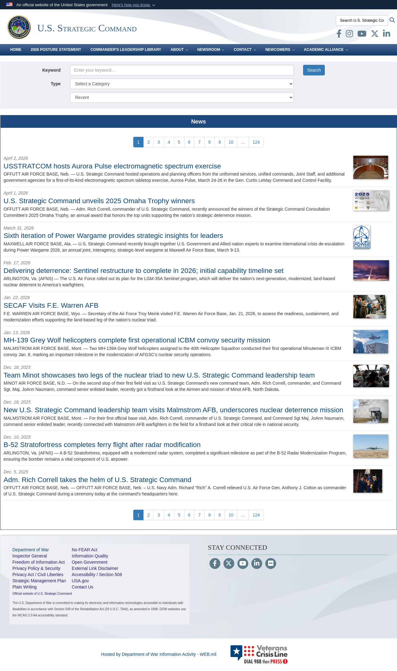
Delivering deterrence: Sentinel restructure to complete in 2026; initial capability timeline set (144, 271)
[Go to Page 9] (219, 142)
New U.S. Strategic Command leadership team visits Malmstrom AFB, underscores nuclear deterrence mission (173, 410)
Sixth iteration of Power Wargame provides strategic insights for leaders (113, 235)
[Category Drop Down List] (182, 83)
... (243, 142)
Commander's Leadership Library (125, 49)
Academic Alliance (326, 49)
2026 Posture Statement (56, 49)
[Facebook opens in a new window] (339, 35)
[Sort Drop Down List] (182, 97)
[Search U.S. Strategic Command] (362, 20)
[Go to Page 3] (158, 142)
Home (15, 49)
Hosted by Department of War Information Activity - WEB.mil (158, 654)
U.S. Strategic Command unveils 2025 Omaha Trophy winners (99, 201)
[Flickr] (270, 563)
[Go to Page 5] (179, 142)
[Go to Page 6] (189, 142)
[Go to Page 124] (256, 142)
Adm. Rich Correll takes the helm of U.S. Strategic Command (98, 480)
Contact (245, 49)
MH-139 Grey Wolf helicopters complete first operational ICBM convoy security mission (137, 340)
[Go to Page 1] (138, 142)
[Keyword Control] (182, 70)
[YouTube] (242, 563)
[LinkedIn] (256, 563)
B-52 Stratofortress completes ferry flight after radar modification (102, 445)
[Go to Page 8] (209, 142)
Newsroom (210, 49)
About (179, 49)
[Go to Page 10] (231, 142)
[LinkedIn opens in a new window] (386, 35)
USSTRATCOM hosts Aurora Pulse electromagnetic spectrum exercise (112, 166)
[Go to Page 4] (169, 142)
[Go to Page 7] (199, 142)
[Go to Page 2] (148, 142)
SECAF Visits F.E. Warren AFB (51, 305)
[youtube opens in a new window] (361, 35)
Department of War (30, 549)
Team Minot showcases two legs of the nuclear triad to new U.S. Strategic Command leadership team (159, 375)
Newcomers (280, 49)
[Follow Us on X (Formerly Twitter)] (228, 563)
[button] (134, 5)
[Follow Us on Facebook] (215, 563)
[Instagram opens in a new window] (349, 35)
